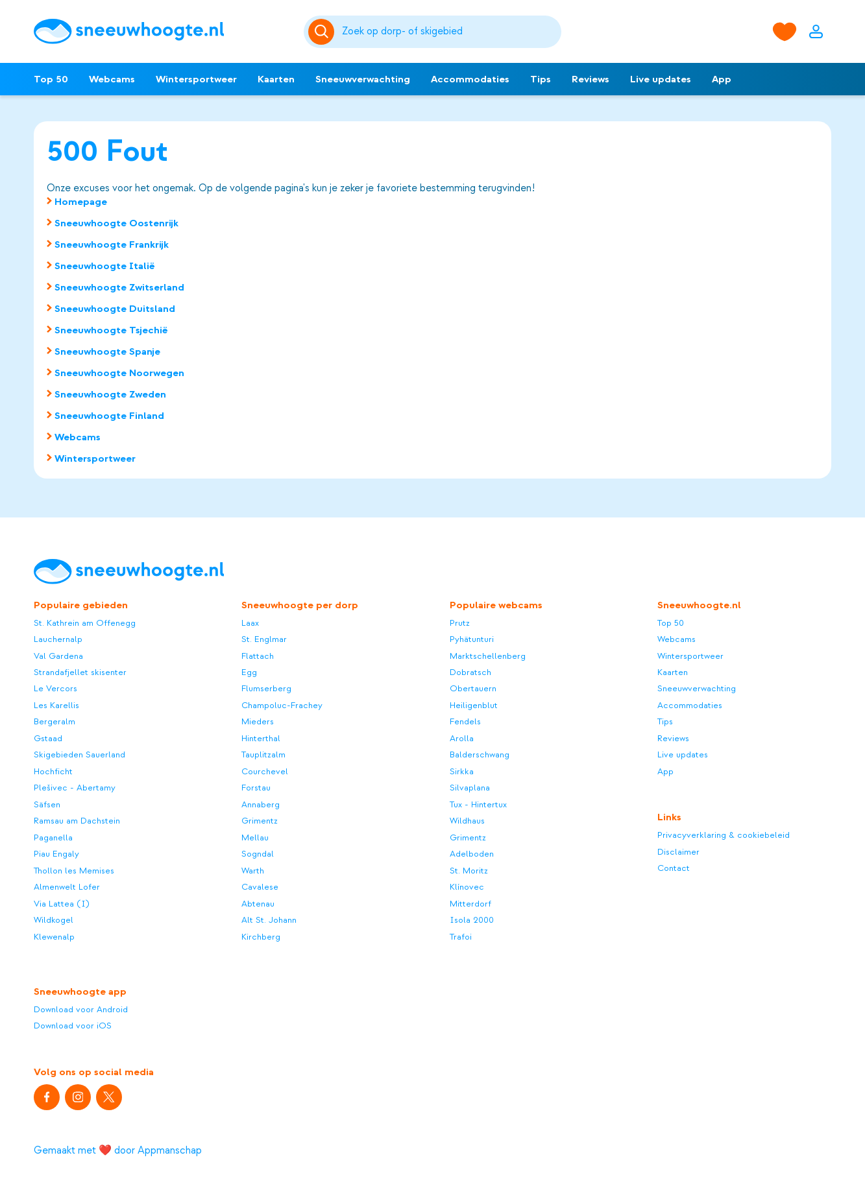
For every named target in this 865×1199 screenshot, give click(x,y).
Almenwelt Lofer (67, 886)
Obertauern (473, 688)
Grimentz (259, 820)
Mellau (255, 837)
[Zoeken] (449, 31)
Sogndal (257, 853)
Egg (249, 672)
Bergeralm (54, 721)
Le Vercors (55, 688)
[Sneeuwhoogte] (162, 31)
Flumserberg (266, 688)
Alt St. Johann (269, 919)
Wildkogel (53, 919)
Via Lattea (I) (62, 903)
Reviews (590, 79)
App (721, 79)
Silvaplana (470, 787)
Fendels (465, 721)
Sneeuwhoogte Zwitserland (119, 287)
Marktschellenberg (488, 655)
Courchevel (264, 771)
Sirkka (462, 771)
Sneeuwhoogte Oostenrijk (116, 223)
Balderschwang (479, 754)
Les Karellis (56, 705)
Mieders (257, 721)
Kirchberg (260, 936)
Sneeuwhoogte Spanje (107, 351)
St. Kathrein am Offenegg (85, 622)
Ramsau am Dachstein (77, 820)
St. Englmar (264, 639)
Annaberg (260, 804)
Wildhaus (467, 820)
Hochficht (53, 771)
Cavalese (259, 886)
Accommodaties (470, 79)
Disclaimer (678, 851)
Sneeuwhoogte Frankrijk (112, 244)
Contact (673, 867)
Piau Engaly (56, 853)
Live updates (660, 79)
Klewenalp (54, 936)
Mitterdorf (470, 903)
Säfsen (47, 804)
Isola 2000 (472, 919)
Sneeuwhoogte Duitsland (115, 308)
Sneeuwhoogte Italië (105, 265)
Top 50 (51, 79)
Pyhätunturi (472, 639)
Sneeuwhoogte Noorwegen (119, 372)
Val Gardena (58, 655)
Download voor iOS (73, 1025)
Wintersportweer (196, 79)
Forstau (256, 787)
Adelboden (472, 853)
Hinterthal (260, 738)
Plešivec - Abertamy (75, 787)
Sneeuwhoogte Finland (109, 415)
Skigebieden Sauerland (79, 754)
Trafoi (461, 936)
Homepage (81, 201)
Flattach (257, 655)
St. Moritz (469, 870)
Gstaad (48, 738)
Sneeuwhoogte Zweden (110, 394)
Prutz (460, 622)
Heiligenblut (474, 705)
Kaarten (276, 79)
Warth (252, 870)
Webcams (112, 79)
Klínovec (467, 886)
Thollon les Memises (74, 870)
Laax (250, 622)
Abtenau (257, 903)
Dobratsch (470, 672)
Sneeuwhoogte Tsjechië (111, 330)
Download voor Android (81, 1009)
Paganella (53, 837)
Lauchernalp (58, 639)
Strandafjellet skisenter (80, 672)
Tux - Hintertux (478, 804)
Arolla (462, 738)
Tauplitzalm (263, 754)
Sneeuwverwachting (362, 79)
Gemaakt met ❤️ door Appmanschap (118, 1150)
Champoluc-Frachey (282, 705)
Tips (540, 79)
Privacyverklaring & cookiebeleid (723, 834)
